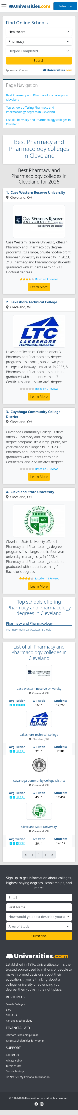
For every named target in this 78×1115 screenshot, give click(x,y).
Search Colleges (15, 1004)
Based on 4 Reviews (46, 279)
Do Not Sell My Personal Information (28, 1077)
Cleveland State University (32, 492)
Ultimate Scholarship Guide (22, 1035)
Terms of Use (13, 1066)
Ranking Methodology (19, 1020)
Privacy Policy (14, 1060)
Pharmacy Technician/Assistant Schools (28, 629)
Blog (8, 1009)
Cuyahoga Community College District (33, 414)
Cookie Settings (15, 1071)
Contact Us (12, 1055)
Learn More (39, 287)
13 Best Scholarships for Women (25, 1040)
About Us (11, 1015)
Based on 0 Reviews (46, 389)
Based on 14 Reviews (47, 578)
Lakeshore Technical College (34, 302)
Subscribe (65, 6)
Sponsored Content (17, 70)
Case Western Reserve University (38, 192)
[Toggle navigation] (4, 6)
